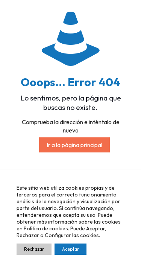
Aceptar (70, 249)
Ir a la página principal (74, 145)
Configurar (58, 235)
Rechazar (34, 249)
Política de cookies (46, 228)
